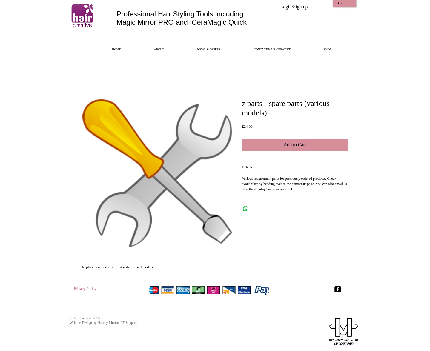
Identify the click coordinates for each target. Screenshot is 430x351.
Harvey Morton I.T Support (117, 323)
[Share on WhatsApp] (245, 208)
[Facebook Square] (337, 289)
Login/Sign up (294, 6)
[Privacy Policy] (85, 289)
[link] (345, 3)
